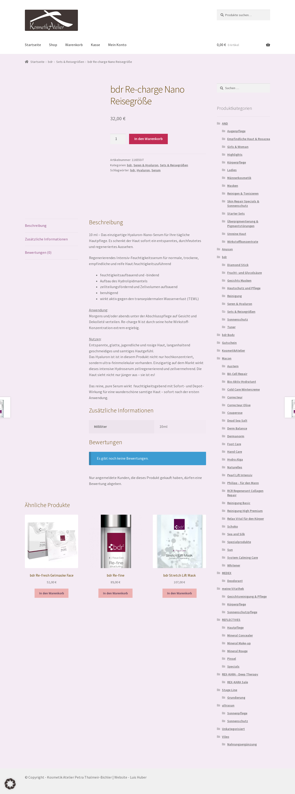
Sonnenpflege (237, 713)
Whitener (233, 565)
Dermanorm (235, 436)
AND (225, 123)
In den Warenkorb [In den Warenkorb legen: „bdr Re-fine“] (115, 593)
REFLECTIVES (231, 620)
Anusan (227, 249)
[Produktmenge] (118, 139)
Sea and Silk (236, 534)
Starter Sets (236, 213)
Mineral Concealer (240, 635)
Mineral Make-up (239, 643)
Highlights (234, 154)
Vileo (225, 737)
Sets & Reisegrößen (70, 62)
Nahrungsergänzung (242, 744)
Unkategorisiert (233, 729)
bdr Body (228, 335)
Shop (53, 44)
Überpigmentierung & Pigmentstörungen (242, 223)
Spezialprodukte (239, 542)
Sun (230, 550)
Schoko (232, 526)
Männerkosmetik (239, 178)
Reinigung (234, 296)
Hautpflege (235, 627)
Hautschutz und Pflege (243, 288)
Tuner (231, 327)
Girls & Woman (237, 147)
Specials (233, 666)
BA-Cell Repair (237, 374)
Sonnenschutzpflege (242, 612)
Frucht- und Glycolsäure (244, 273)
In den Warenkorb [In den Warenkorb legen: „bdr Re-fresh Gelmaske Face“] (51, 593)
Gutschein (229, 343)
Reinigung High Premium (245, 511)
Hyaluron (143, 170)
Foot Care (234, 444)
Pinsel (231, 659)
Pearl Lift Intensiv (239, 475)
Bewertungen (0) (38, 252)
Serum (156, 170)
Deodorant (235, 581)
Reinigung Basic (238, 503)
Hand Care (234, 452)
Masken (232, 186)
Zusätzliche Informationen (46, 239)
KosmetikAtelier (233, 350)
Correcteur (234, 397)
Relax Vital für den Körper (245, 519)
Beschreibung (36, 225)
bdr (50, 62)
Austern (233, 366)
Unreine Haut (236, 234)
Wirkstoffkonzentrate (242, 241)
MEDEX (226, 573)
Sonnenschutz (237, 319)
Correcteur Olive (239, 405)
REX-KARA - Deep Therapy (240, 674)
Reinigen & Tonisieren (243, 193)
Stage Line (229, 690)
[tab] (51, 226)
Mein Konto (117, 44)
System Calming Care (242, 557)
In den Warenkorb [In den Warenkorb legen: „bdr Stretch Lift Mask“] (179, 593)
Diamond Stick (237, 265)
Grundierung (236, 697)
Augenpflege (236, 131)
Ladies (232, 170)
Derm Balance (237, 428)
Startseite (33, 44)
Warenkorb (74, 44)
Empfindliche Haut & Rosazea (248, 139)
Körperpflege (236, 162)
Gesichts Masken (239, 280)
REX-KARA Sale (237, 682)
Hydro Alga (235, 459)
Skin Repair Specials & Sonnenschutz (243, 203)
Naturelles (234, 467)
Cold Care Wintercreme (243, 389)
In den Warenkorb (148, 138)
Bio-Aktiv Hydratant (241, 381)
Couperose (234, 413)
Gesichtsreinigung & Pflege (247, 596)
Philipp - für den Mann (243, 483)
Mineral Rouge (237, 651)
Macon (226, 358)
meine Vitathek (233, 589)
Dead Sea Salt (237, 420)
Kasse (95, 44)
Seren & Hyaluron (145, 165)
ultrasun (228, 705)
